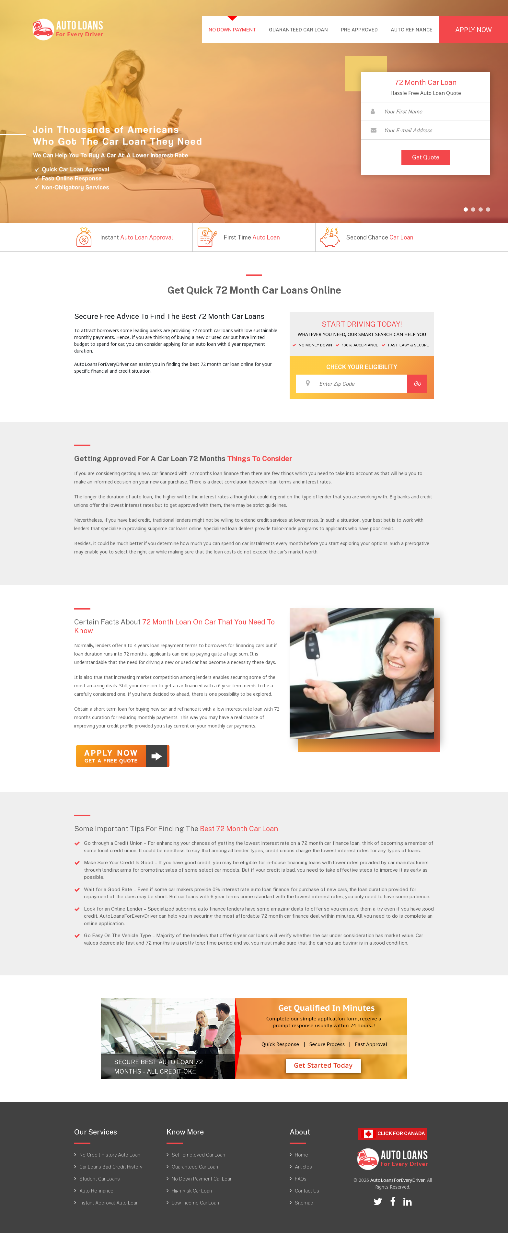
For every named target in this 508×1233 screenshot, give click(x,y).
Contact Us (307, 1190)
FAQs (300, 1178)
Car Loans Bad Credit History (110, 1166)
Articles (303, 1166)
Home (301, 1154)
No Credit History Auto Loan (109, 1154)
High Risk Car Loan (192, 1190)
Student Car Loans (99, 1178)
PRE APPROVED (359, 29)
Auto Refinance (96, 1190)
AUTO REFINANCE (412, 29)
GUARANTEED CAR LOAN (298, 29)
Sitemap (304, 1202)
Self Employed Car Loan (198, 1154)
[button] (466, 209)
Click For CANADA (392, 1133)
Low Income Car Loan (195, 1202)
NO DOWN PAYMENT (235, 29)
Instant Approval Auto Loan (109, 1202)
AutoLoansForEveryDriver (397, 1180)
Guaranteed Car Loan (195, 1166)
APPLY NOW (473, 29)
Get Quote (425, 157)
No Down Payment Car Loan (202, 1178)
